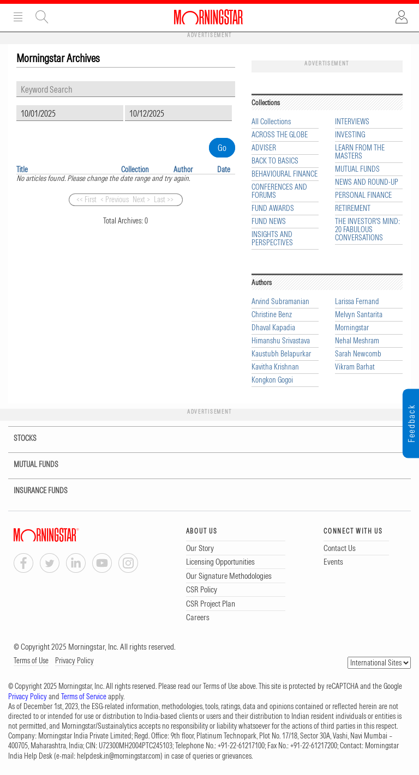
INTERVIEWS (352, 122)
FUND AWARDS (273, 208)
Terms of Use (31, 660)
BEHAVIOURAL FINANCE (285, 174)
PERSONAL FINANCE (363, 195)
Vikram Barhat (355, 367)
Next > (141, 199)
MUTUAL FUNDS (357, 169)
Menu (18, 17)
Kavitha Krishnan (275, 367)
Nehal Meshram (357, 341)
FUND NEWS (269, 221)
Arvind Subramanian (280, 302)
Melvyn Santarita (358, 315)
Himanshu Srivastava (281, 341)
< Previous (114, 199)
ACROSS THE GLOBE (280, 135)
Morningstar (352, 328)
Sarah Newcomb (358, 354)
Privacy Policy (74, 660)
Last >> (163, 199)
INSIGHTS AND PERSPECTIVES (272, 239)
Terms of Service (83, 696)
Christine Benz (272, 315)
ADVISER (264, 148)
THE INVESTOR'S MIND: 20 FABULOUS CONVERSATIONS (367, 229)
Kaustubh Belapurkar (281, 354)
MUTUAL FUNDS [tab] (29, 464)
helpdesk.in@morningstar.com (118, 756)
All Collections (271, 122)
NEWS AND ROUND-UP (366, 182)
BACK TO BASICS (275, 161)
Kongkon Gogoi (272, 380)
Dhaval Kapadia (273, 328)
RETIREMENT (352, 208)
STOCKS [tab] (17, 438)
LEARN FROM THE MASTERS (360, 152)
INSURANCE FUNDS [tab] (34, 491)
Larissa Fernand (357, 302)
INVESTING (350, 135)
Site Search (42, 17)
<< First (86, 199)
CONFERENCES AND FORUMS (279, 191)
